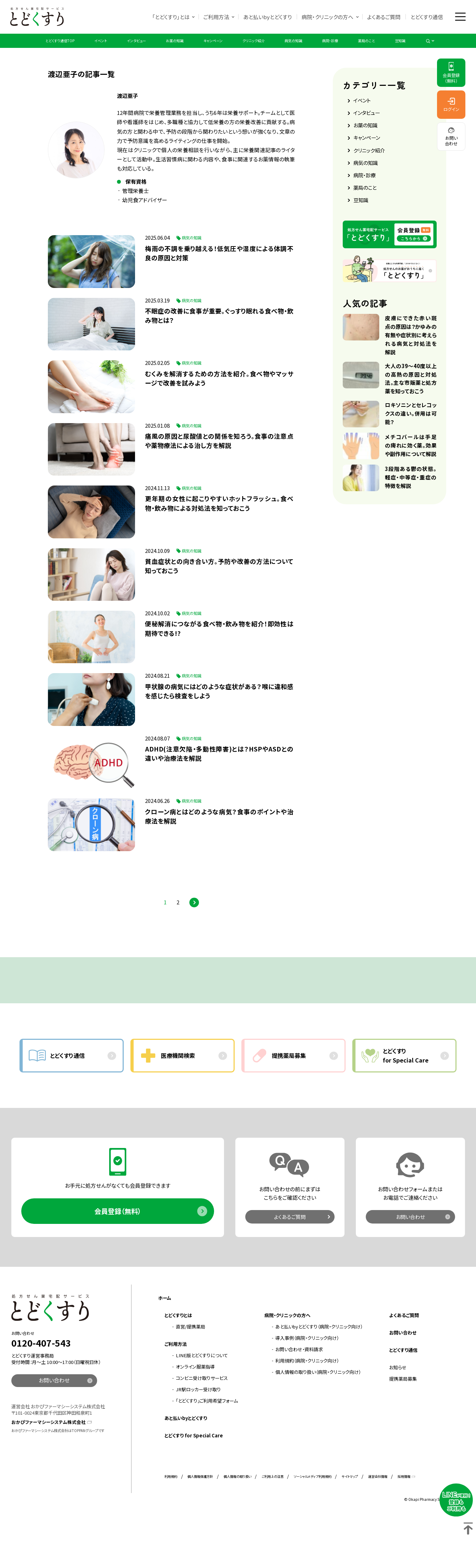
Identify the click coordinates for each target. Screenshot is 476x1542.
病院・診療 (353, 48)
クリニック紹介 (261, 48)
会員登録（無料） (117, 1234)
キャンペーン (210, 48)
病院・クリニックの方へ (326, 17)
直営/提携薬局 (190, 1350)
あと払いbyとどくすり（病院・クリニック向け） (319, 1350)
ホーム (164, 1321)
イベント (75, 48)
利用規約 (170, 1500)
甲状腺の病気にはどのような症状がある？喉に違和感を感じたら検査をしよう (221, 710)
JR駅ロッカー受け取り (198, 1413)
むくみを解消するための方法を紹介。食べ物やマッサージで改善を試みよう (221, 393)
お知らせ (398, 1390)
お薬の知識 (164, 48)
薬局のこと (397, 48)
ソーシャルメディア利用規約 (312, 1500)
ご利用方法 (215, 17)
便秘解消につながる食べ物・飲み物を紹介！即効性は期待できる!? (221, 646)
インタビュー (118, 48)
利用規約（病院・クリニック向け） (307, 1384)
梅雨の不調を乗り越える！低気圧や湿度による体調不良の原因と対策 (221, 266)
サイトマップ (350, 1500)
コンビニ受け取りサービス (202, 1401)
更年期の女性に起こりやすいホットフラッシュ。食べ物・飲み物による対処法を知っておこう (221, 520)
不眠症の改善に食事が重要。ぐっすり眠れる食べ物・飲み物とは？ (221, 330)
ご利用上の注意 (273, 1500)
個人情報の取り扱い (237, 1500)
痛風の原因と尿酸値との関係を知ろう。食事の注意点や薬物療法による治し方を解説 (221, 456)
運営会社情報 (377, 1500)
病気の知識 (309, 48)
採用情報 (404, 1500)
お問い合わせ (410, 1239)
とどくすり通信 (425, 17)
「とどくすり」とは (169, 17)
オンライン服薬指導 (195, 1390)
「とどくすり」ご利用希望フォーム (207, 1424)
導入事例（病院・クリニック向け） (307, 1361)
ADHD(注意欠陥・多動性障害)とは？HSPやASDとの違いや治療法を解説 (221, 773)
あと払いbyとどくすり (266, 17)
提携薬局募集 (403, 1402)
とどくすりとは (178, 1339)
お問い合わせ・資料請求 (299, 1373)
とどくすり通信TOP (25, 48)
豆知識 (436, 48)
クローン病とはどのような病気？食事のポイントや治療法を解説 (221, 837)
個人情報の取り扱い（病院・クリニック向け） (318, 1395)
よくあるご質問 (382, 17)
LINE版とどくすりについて (202, 1379)
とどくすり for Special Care (193, 1459)
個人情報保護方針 (200, 1500)
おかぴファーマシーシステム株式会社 (48, 1445)
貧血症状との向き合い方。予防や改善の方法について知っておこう (221, 583)
